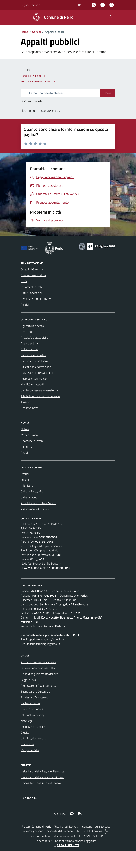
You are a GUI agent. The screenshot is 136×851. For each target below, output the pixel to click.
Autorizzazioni (29, 349)
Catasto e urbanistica (33, 355)
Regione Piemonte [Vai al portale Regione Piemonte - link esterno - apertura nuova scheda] (30, 5)
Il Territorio (27, 485)
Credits (25, 732)
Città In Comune (92, 831)
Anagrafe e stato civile (34, 337)
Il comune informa (32, 441)
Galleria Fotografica (32, 491)
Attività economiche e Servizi (38, 503)
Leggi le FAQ (28, 680)
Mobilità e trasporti (32, 384)
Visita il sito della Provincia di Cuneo (42, 777)
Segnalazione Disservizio (35, 691)
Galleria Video (29, 497)
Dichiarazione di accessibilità (38, 668)
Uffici (24, 281)
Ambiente (27, 331)
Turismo (25, 402)
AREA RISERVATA (65, 845)
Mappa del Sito (30, 750)
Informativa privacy (32, 715)
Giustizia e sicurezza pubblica (38, 372)
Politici (25, 304)
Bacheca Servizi (30, 703)
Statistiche (27, 744)
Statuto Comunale (32, 709)
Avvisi (24, 452)
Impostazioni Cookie (33, 726)
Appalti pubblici (30, 343)
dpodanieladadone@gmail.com (47, 639)
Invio (108, 93)
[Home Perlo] (51, 17)
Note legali (27, 721)
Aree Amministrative (33, 275)
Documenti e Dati (31, 287)
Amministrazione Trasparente (38, 662)
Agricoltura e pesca (32, 326)
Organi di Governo (32, 269)
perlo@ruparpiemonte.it (43, 550)
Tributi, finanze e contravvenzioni (40, 396)
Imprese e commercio (34, 378)
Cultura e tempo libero (34, 361)
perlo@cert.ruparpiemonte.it (45, 546)
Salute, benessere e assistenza (39, 390)
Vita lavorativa (29, 408)
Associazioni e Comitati (35, 509)
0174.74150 (33, 528)
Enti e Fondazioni (31, 293)
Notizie (25, 429)
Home (24, 31)
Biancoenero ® (43, 841)
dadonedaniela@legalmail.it (43, 644)
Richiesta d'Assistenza (34, 697)
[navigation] (7, 17)
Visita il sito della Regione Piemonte (42, 771)
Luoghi (25, 479)
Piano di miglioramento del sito (39, 674)
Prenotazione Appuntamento (38, 685)
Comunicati (27, 446)
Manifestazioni (29, 435)
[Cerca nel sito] (110, 17)
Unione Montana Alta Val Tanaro (41, 783)
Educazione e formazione (36, 367)
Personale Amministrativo (36, 298)
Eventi (25, 474)
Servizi (36, 31)
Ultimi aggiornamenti (33, 738)
